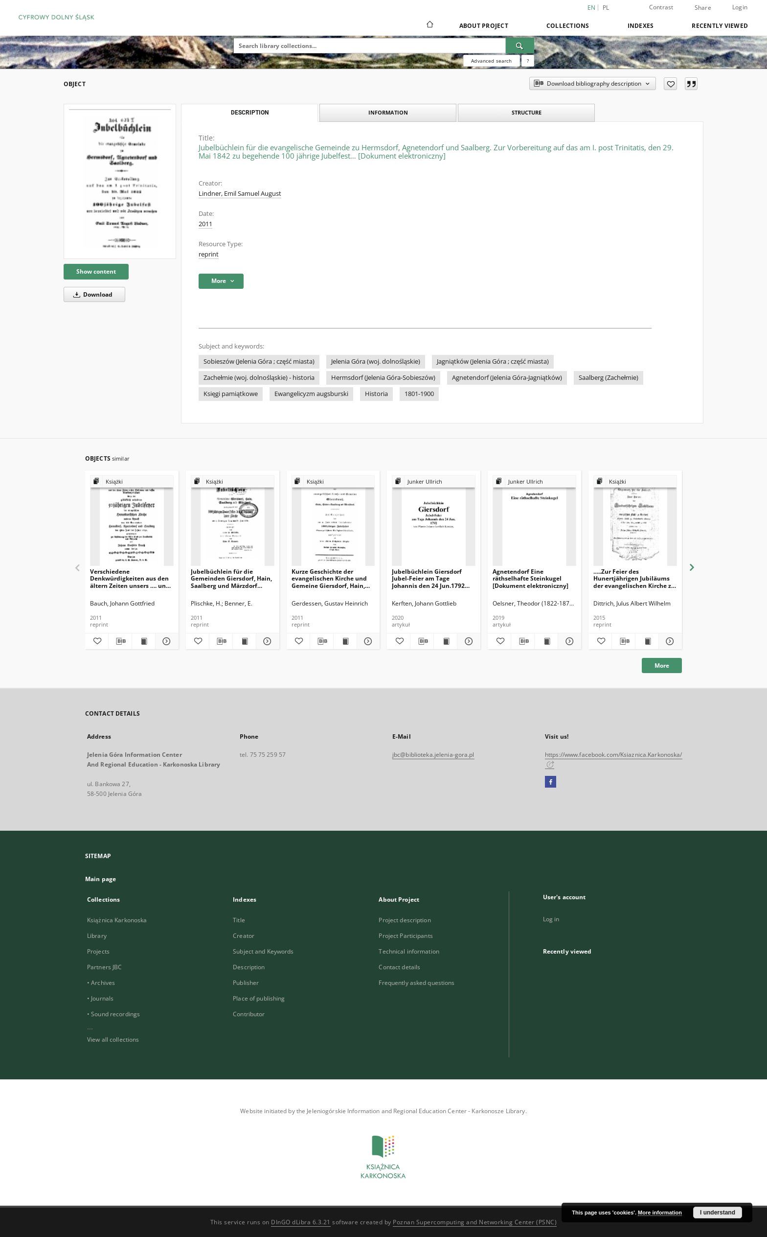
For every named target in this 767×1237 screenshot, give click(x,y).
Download (91, 294)
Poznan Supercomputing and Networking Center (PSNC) (475, 1222)
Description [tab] (250, 112)
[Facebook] (550, 782)
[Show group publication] (131, 482)
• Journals (100, 998)
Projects (98, 951)
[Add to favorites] (670, 83)
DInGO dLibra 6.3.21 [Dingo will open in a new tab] (301, 1222)
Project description (404, 920)
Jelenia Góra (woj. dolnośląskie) (375, 361)
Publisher (246, 983)
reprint (209, 254)
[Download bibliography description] (120, 641)
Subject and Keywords (263, 951)
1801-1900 (419, 394)
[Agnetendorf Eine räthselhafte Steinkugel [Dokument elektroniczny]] (534, 521)
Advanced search (491, 60)
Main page (100, 879)
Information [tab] (388, 112)
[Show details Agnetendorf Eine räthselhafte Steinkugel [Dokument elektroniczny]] (568, 641)
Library (97, 936)
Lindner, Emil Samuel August (240, 193)
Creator (243, 936)
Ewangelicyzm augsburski (311, 394)
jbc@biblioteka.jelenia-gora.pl (433, 754)
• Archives (101, 983)
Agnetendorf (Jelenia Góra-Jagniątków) (507, 377)
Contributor (249, 1014)
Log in (551, 919)
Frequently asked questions (416, 983)
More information (660, 1212)
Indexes (641, 26)
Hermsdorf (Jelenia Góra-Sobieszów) (383, 377)
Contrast (661, 7)
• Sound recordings (113, 1014)
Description (249, 967)
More (661, 665)
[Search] (520, 45)
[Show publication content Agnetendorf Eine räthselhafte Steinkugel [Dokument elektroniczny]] (546, 641)
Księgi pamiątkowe (230, 394)
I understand (717, 1212)
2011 (205, 224)
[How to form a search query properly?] (527, 61)
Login (739, 7)
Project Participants (405, 936)
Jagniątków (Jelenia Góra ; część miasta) (493, 361)
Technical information (409, 951)
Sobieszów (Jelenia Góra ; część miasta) (259, 361)
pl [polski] (606, 7)
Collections (567, 26)
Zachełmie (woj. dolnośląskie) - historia (259, 377)
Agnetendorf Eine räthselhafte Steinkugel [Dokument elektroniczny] (530, 578)
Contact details (399, 967)
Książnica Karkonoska (117, 920)
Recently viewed (720, 26)
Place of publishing (259, 998)
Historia (376, 394)
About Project (483, 26)
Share (703, 8)
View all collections (113, 1039)
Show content (96, 271)
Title (239, 920)
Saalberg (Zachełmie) (608, 377)
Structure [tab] (526, 112)
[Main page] (429, 25)
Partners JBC (104, 967)
